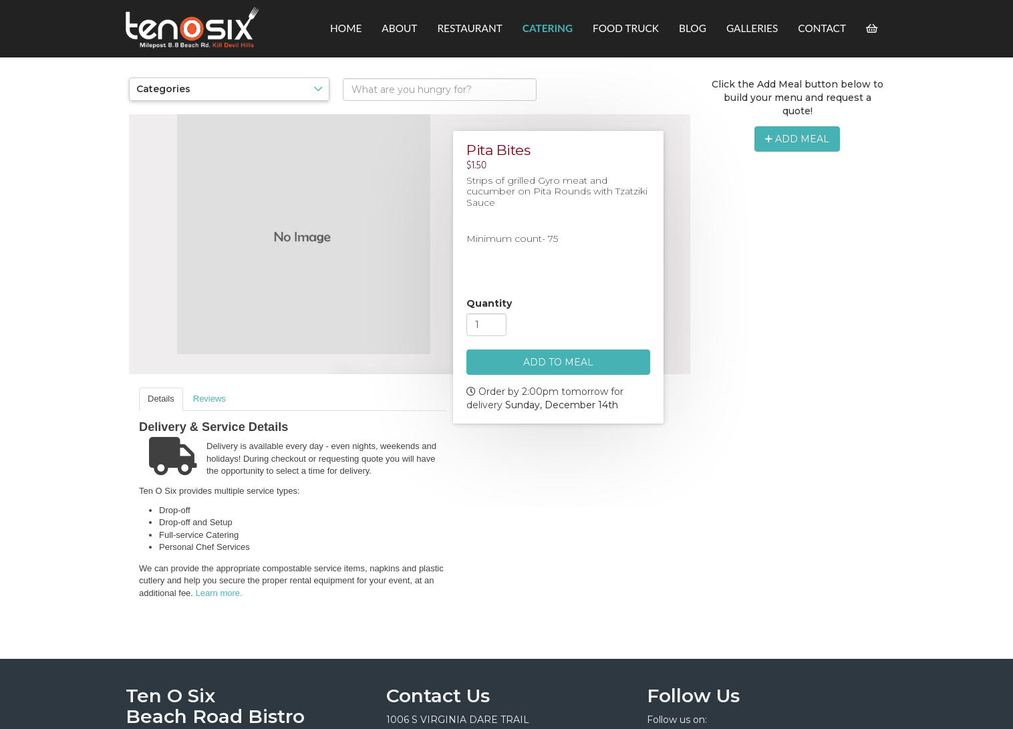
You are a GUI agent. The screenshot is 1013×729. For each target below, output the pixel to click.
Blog (692, 28)
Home (345, 28)
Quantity (489, 303)
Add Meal (797, 139)
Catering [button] (548, 28)
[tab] (161, 399)
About (399, 28)
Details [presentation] (161, 399)
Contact (822, 28)
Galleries (752, 28)
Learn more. (219, 593)
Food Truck (626, 28)
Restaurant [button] (469, 28)
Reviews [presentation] (209, 399)
